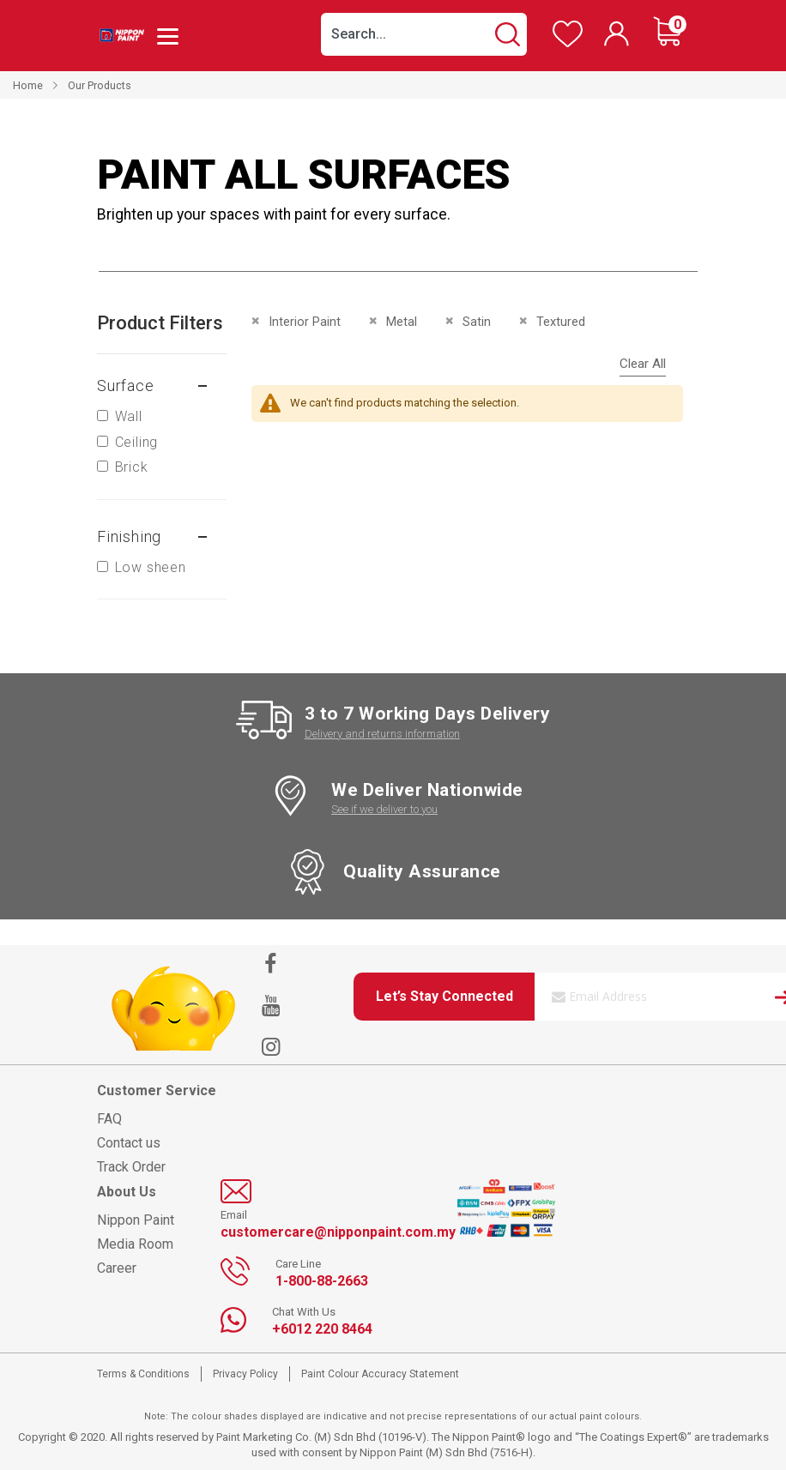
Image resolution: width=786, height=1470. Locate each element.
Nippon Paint (135, 1220)
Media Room (135, 1244)
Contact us (128, 1143)
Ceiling (137, 442)
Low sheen (150, 567)
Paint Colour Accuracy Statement (380, 1374)
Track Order (131, 1167)
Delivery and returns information (382, 733)
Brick (131, 467)
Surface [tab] (125, 386)
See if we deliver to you (384, 809)
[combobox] (424, 34)
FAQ (109, 1119)
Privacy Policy (245, 1374)
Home (28, 85)
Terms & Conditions (143, 1374)
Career (116, 1268)
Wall (128, 416)
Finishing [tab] (129, 536)
